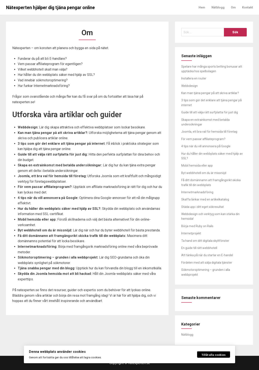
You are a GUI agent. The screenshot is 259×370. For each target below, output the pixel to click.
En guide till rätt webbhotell (199, 248)
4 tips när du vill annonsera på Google (205, 146)
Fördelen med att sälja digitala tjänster (206, 262)
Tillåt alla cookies (214, 354)
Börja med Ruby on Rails (197, 226)
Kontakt (247, 7)
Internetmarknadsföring (197, 192)
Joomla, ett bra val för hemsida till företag (209, 131)
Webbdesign (189, 86)
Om (233, 7)
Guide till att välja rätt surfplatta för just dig (209, 112)
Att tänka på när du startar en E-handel (207, 255)
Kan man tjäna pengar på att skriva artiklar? (210, 93)
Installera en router (193, 78)
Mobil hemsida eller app (197, 165)
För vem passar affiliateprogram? (203, 139)
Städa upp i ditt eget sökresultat (202, 207)
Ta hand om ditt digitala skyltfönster (205, 240)
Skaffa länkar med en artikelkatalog (205, 199)
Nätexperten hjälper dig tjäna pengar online (50, 7)
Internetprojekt (191, 233)
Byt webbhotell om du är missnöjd (203, 173)
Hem (202, 7)
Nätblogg (218, 7)
